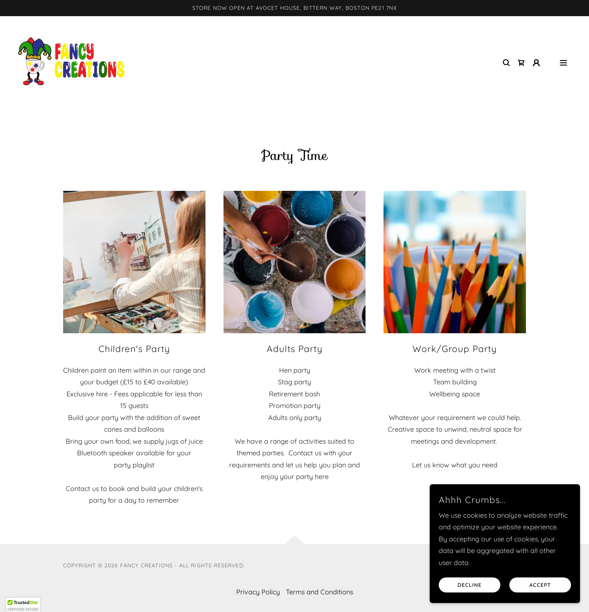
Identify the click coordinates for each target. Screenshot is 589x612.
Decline (470, 585)
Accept (540, 585)
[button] (536, 62)
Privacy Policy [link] (258, 592)
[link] (71, 61)
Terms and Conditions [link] (319, 592)
